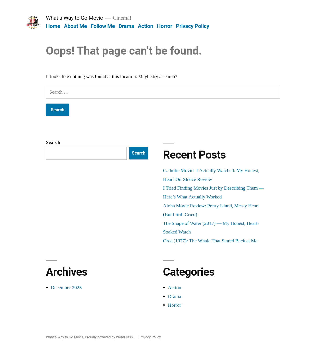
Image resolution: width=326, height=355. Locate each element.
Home (53, 26)
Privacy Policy (192, 26)
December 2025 (66, 287)
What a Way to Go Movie (74, 18)
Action (145, 26)
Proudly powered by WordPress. (110, 337)
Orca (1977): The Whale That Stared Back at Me (210, 241)
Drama (126, 26)
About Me (75, 26)
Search (53, 142)
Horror (164, 26)
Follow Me (103, 26)
